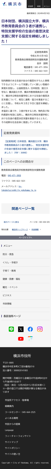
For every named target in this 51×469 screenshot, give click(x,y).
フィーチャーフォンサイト (18, 436)
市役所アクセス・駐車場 (17, 400)
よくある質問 (11, 418)
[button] (31, 4)
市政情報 (35, 229)
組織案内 (9, 406)
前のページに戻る (11, 222)
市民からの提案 (12, 424)
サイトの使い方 (12, 454)
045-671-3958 (14, 175)
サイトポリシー (12, 448)
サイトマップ (11, 442)
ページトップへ (25, 238)
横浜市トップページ (20, 229)
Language (9, 430)
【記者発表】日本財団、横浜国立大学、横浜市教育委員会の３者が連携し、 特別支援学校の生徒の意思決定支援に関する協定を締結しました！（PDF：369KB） (26, 147)
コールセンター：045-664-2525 (20, 412)
